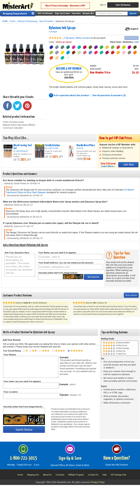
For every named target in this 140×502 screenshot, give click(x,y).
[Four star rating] (53, 351)
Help (104, 474)
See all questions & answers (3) (109, 95)
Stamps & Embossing (27, 21)
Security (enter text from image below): (58, 273)
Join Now (69, 77)
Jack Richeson (22, 151)
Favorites (76, 13)
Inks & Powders (46, 21)
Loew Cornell (52, 148)
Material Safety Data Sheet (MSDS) (19, 125)
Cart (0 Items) (123, 5)
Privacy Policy (98, 482)
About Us (47, 474)
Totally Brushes (52, 145)
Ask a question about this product (72, 95)
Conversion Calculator (13, 128)
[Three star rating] (40, 351)
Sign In (103, 4)
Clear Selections (131, 37)
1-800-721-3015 (23, 458)
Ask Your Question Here (17, 252)
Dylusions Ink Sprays (62, 28)
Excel (81, 148)
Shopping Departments (15, 13)
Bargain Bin (88, 13)
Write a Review (131, 295)
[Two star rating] (30, 351)
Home (20, 474)
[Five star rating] (69, 351)
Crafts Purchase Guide (13, 122)
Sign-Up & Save (62, 13)
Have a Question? (116, 458)
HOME (5, 21)
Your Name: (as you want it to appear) (57, 252)
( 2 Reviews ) (69, 38)
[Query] (112, 13)
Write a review (83, 38)
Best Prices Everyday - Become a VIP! (65, 5)
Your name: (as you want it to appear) (22, 381)
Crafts (12, 21)
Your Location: (10, 392)
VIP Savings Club (118, 474)
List (137, 42)
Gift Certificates (45, 13)
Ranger (54, 31)
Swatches (128, 42)
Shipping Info (33, 474)
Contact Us (93, 474)
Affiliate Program (76, 474)
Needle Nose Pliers (86, 145)
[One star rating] (24, 351)
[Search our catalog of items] (133, 13)
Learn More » (108, 166)
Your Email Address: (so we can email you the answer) (65, 262)
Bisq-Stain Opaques (36, 192)
